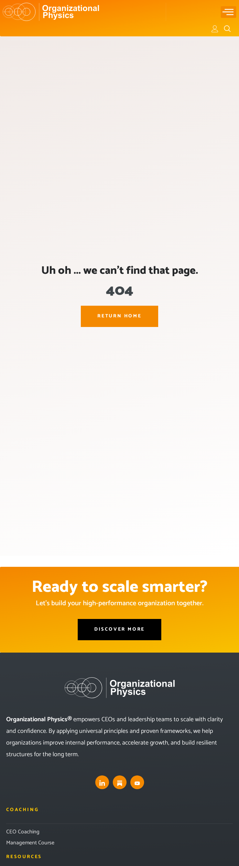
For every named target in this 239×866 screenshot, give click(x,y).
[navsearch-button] (227, 29)
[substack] (120, 782)
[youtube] (137, 782)
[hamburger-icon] (228, 12)
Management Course (30, 842)
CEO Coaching (23, 831)
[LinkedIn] (102, 782)
